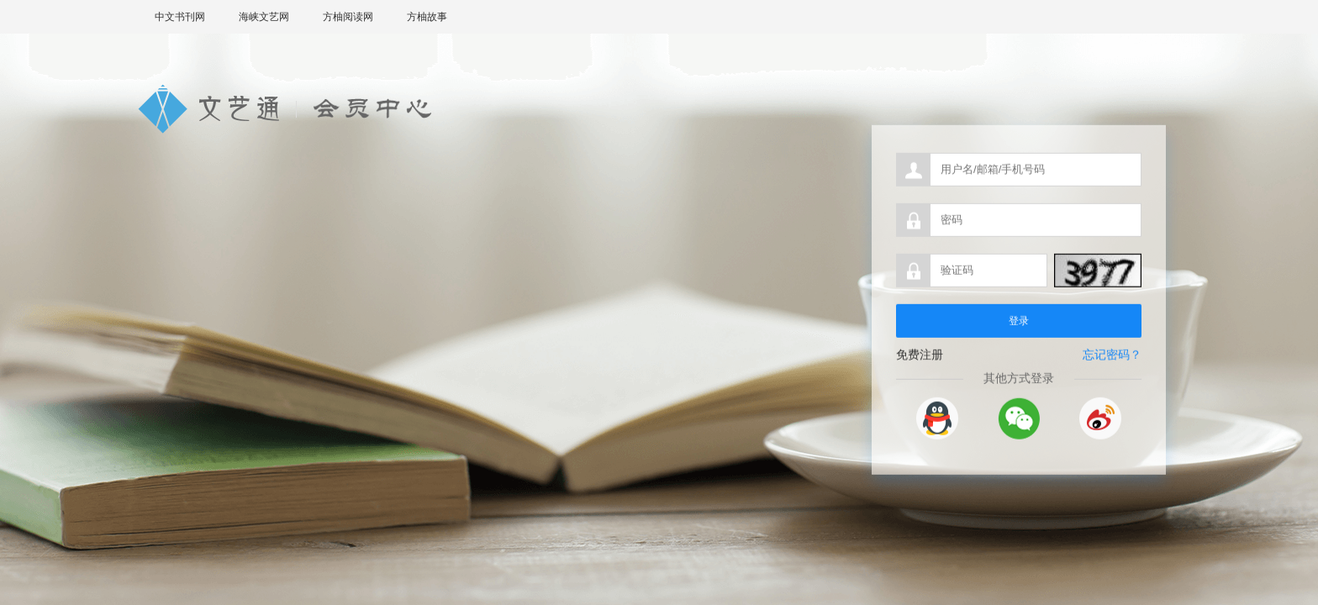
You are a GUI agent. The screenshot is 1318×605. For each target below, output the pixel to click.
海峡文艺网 (264, 17)
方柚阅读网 (348, 17)
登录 (1019, 324)
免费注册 (919, 358)
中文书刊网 (180, 17)
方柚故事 (427, 17)
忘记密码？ (1112, 359)
